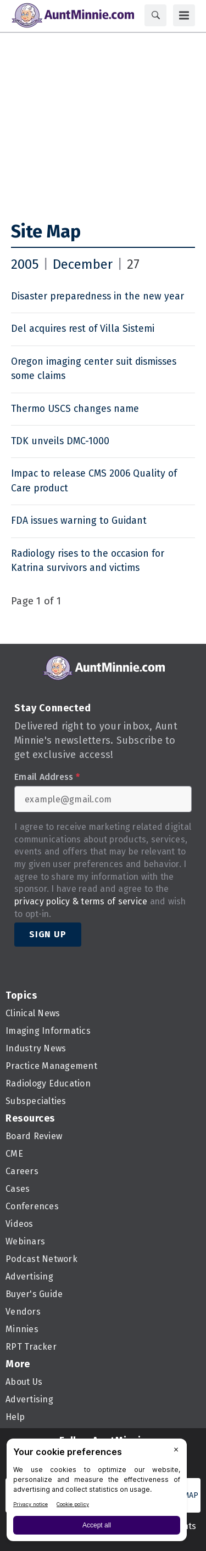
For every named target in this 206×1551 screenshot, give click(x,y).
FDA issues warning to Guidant (79, 521)
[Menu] (184, 15)
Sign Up (47, 934)
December (83, 264)
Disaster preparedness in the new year (97, 296)
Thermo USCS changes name (75, 409)
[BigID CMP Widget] (96, 1492)
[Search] (155, 15)
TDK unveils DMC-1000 (60, 441)
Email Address (47, 777)
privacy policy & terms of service (80, 901)
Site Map (46, 231)
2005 (24, 264)
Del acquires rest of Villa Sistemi (82, 329)
